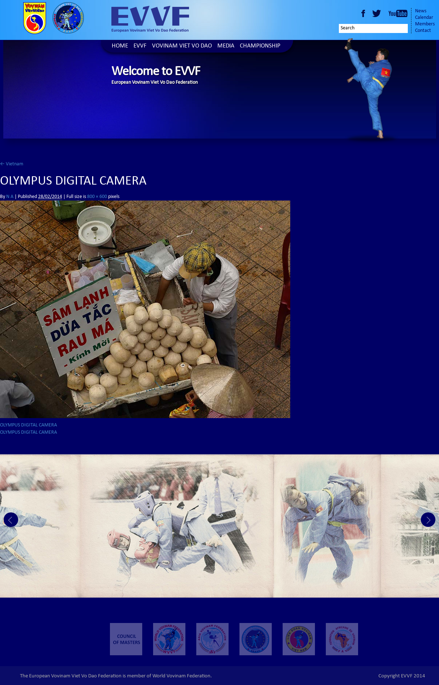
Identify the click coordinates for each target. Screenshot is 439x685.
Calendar (424, 18)
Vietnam (11, 164)
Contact (423, 31)
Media (225, 46)
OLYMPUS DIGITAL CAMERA (28, 425)
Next (428, 519)
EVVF (140, 46)
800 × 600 (97, 197)
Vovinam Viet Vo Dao (182, 46)
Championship (260, 46)
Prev (11, 519)
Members (425, 24)
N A (9, 197)
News (420, 11)
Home (120, 46)
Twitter (377, 13)
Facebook (363, 13)
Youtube (398, 13)
